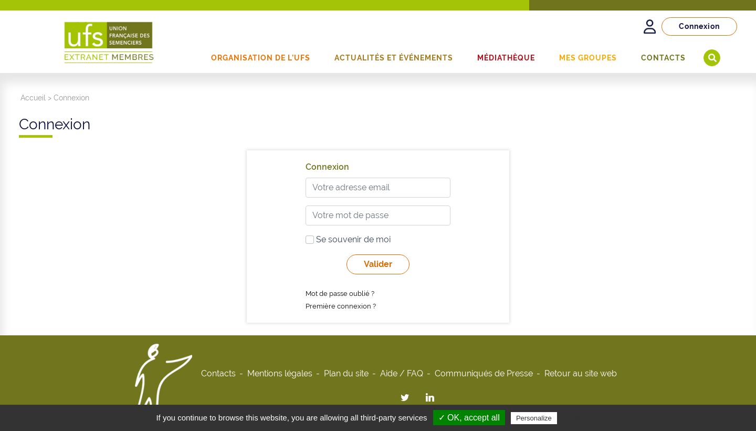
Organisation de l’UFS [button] (260, 58)
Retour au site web (580, 373)
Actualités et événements (393, 58)
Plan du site (346, 373)
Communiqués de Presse (484, 373)
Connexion (699, 26)
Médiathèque (506, 58)
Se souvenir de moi (348, 239)
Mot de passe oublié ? (340, 293)
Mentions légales (279, 373)
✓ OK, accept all (469, 417)
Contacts (663, 58)
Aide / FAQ (401, 373)
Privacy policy (584, 418)
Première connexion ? (341, 306)
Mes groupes (588, 58)
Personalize (534, 418)
